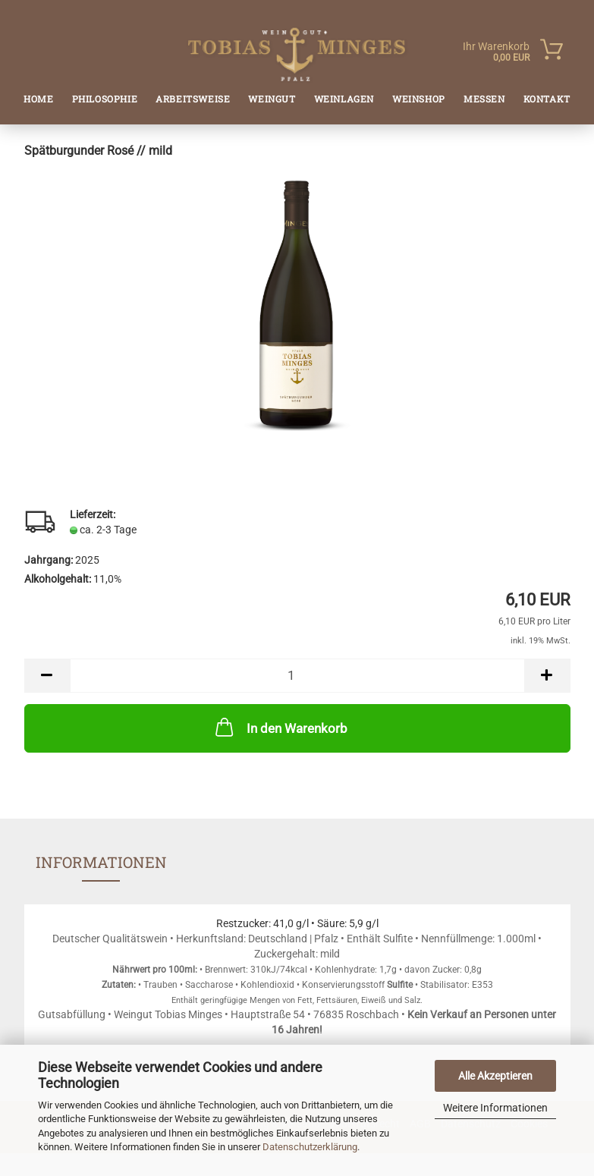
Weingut (271, 99)
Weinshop (418, 99)
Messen (484, 99)
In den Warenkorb (279, 727)
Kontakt (546, 99)
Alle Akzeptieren (495, 1076)
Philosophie (105, 99)
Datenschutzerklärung (309, 1146)
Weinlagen (344, 99)
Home (38, 99)
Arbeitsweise (193, 99)
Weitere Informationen (495, 1108)
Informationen (101, 862)
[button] (47, 676)
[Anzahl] (297, 676)
